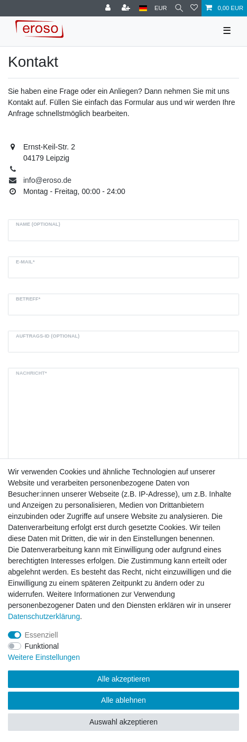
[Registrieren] (127, 8)
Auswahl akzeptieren (123, 722)
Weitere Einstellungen (44, 657)
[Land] (143, 8)
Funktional (42, 646)
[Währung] (161, 8)
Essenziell (41, 635)
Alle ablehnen (123, 700)
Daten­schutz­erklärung (44, 616)
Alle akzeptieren (123, 679)
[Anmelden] (109, 8)
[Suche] (179, 8)
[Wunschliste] (194, 8)
